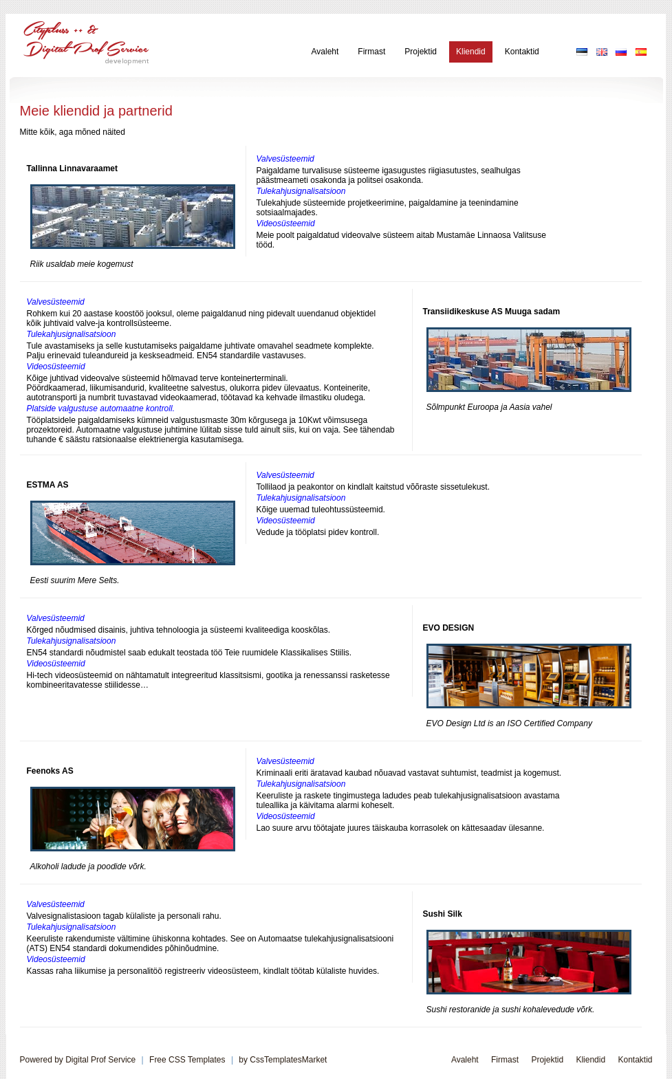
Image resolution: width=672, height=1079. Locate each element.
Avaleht (325, 51)
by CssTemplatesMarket (283, 1060)
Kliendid (471, 51)
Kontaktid (522, 51)
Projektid (420, 51)
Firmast (371, 51)
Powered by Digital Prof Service (78, 1060)
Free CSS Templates (187, 1060)
